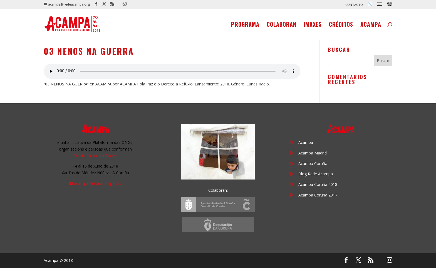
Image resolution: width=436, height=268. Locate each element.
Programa (245, 25)
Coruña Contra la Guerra (95, 155)
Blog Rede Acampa (315, 173)
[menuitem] (370, 6)
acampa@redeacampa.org (98, 183)
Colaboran (281, 25)
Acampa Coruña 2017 (317, 195)
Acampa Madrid (312, 153)
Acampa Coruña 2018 (317, 184)
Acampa (370, 25)
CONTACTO (354, 5)
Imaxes (313, 25)
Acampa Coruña (312, 163)
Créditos (341, 25)
